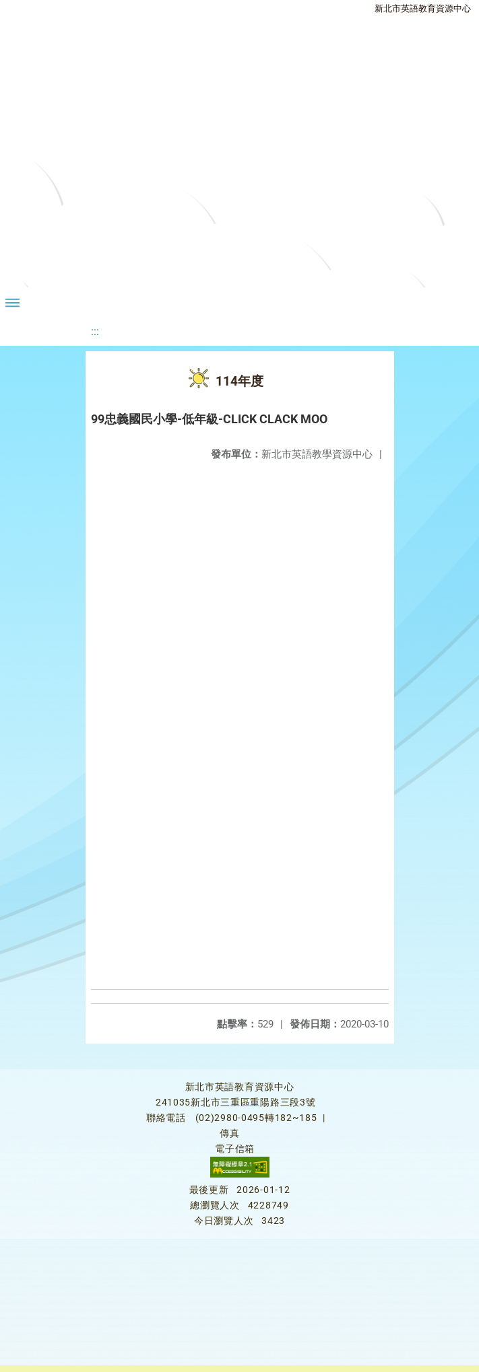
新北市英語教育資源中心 (423, 8)
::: (95, 331)
